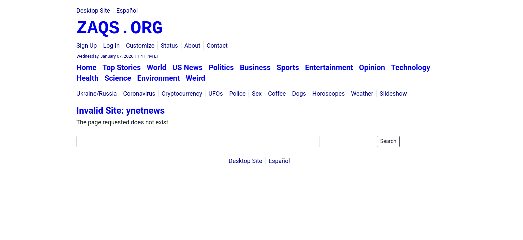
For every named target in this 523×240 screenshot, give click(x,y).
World (156, 67)
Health (87, 78)
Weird (195, 78)
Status (169, 45)
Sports (288, 67)
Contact (217, 45)
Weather (362, 93)
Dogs (299, 93)
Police (237, 93)
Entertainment (329, 67)
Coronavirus (139, 93)
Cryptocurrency (182, 93)
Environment (158, 78)
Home (86, 67)
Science (117, 78)
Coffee (277, 93)
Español (127, 10)
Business (255, 67)
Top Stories (121, 67)
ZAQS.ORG (119, 28)
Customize (140, 45)
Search (388, 141)
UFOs (215, 93)
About (192, 45)
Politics (221, 67)
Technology (410, 67)
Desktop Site (93, 10)
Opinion (372, 67)
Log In (111, 45)
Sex (257, 93)
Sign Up (86, 45)
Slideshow (393, 93)
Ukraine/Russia (96, 93)
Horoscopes (328, 93)
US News (187, 67)
